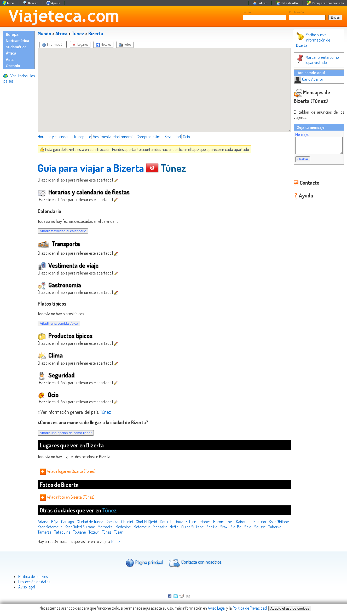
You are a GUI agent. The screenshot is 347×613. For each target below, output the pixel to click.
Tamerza (75, 532)
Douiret (166, 521)
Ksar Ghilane (47, 526)
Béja (54, 521)
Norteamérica (17, 41)
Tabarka (58, 532)
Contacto (304, 180)
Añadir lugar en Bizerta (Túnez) (68, 471)
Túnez (78, 33)
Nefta (196, 526)
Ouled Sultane (215, 526)
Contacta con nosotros (194, 562)
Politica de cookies (33, 576)
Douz (179, 521)
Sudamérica (16, 47)
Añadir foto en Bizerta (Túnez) (67, 497)
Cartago (67, 521)
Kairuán (259, 521)
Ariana (43, 521)
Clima (158, 136)
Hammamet (223, 521)
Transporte (82, 136)
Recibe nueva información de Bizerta (314, 37)
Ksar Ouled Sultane (103, 526)
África (11, 53)
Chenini (127, 521)
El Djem (192, 521)
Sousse (43, 532)
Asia (10, 59)
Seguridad (173, 136)
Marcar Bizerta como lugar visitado (312, 54)
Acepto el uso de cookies (289, 608)
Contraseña (296, 12)
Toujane (109, 532)
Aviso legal (26, 586)
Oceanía (13, 66)
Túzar (148, 532)
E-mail (247, 12)
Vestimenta (102, 136)
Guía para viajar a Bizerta (91, 167)
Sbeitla (234, 526)
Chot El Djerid (146, 521)
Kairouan (243, 521)
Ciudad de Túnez (90, 521)
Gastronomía (124, 136)
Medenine (145, 526)
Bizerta (95, 33)
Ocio (186, 136)
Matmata (127, 526)
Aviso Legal (216, 608)
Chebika (112, 521)
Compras (144, 136)
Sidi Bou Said (263, 526)
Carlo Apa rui (303, 74)
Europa (12, 34)
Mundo (44, 33)
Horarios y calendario (55, 136)
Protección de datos (34, 581)
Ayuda (301, 193)
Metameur (164, 526)
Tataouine (92, 532)
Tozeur (124, 532)
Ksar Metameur (72, 526)
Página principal (144, 562)
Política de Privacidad (250, 608)
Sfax (246, 526)
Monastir (182, 526)
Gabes (205, 521)
